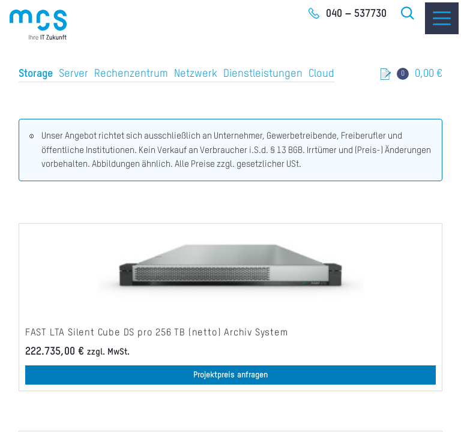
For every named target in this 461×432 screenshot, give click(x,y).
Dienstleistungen (263, 73)
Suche (408, 13)
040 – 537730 (356, 13)
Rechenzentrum (131, 73)
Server (73, 73)
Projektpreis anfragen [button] (230, 375)
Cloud (321, 73)
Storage (36, 73)
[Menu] (442, 18)
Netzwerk (195, 73)
